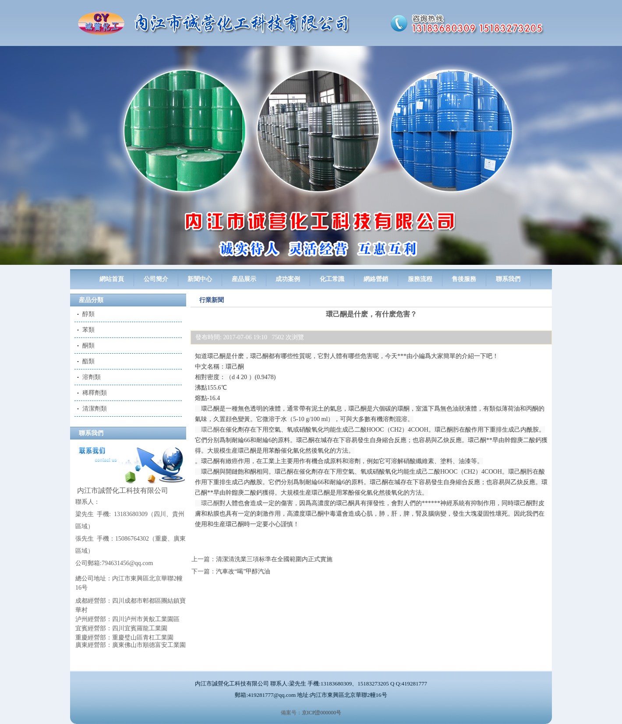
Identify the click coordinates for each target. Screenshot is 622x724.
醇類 (88, 314)
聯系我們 (508, 279)
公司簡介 (156, 279)
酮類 (88, 345)
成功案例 (288, 279)
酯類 (88, 361)
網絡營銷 (376, 279)
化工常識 (332, 279)
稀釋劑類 (94, 393)
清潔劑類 (94, 408)
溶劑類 (91, 377)
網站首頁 (111, 279)
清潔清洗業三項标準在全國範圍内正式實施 (274, 559)
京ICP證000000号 (322, 713)
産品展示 (244, 279)
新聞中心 (199, 279)
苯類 (88, 330)
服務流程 (420, 279)
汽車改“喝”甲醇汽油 (243, 571)
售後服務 (464, 279)
